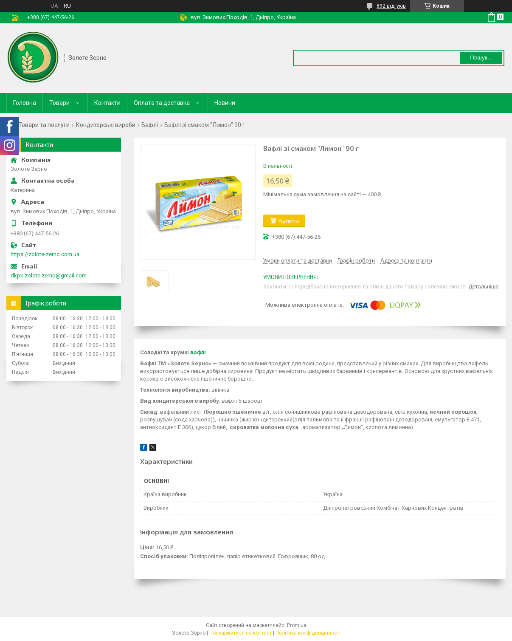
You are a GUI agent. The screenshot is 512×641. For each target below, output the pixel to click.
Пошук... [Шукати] (481, 57)
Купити (289, 220)
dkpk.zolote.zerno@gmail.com (49, 275)
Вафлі (149, 124)
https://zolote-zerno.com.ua (45, 254)
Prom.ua (297, 625)
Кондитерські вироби (105, 124)
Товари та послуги (44, 124)
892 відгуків (391, 6)
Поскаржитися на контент (240, 633)
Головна (24, 102)
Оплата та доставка (162, 102)
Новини (224, 102)
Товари (59, 102)
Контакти (107, 102)
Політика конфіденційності (308, 633)
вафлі (198, 352)
